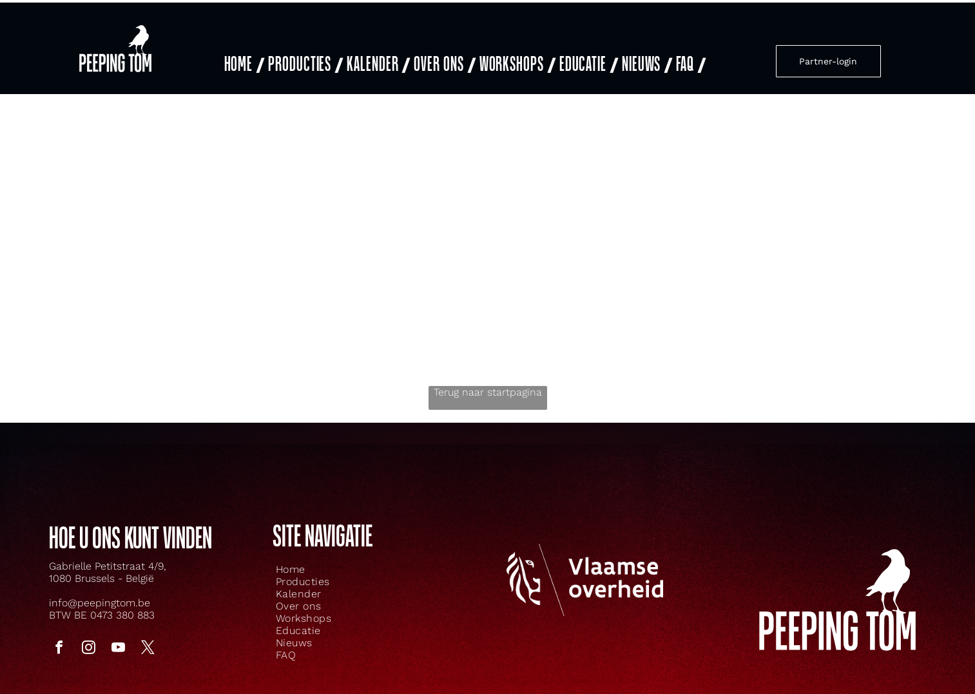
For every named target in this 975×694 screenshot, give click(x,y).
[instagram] (89, 633)
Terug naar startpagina (488, 377)
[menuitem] (243, 55)
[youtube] (118, 633)
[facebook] (59, 633)
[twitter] (148, 633)
